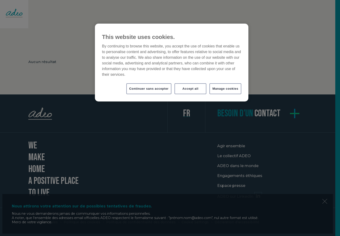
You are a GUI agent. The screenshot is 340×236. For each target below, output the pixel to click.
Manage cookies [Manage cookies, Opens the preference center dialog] (225, 88)
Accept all (191, 88)
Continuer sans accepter (149, 88)
